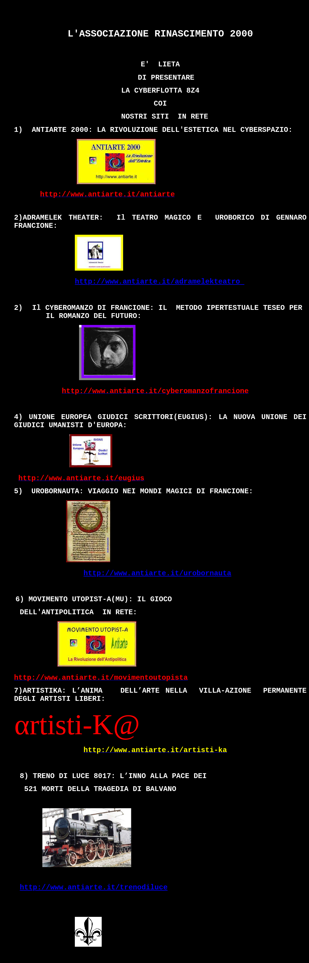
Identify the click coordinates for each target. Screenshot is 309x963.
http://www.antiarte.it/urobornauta (157, 573)
